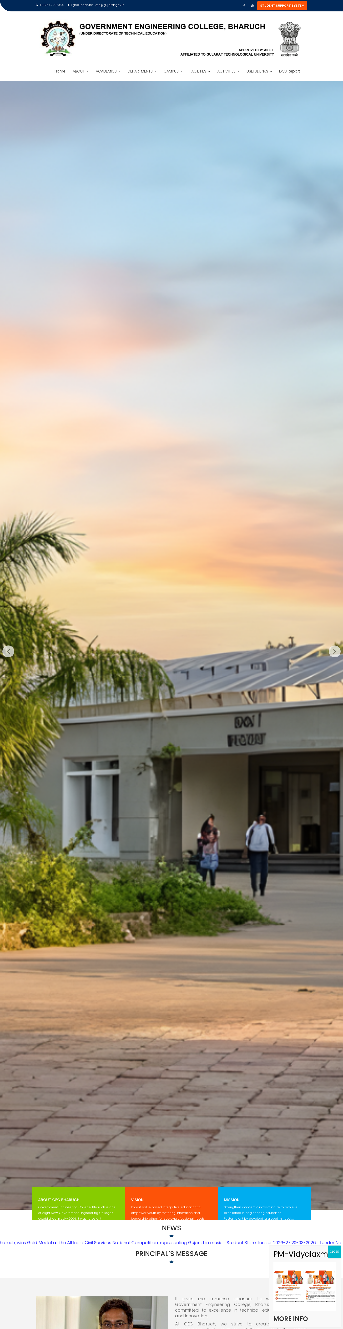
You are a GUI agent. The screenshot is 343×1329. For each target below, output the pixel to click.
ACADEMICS (106, 71)
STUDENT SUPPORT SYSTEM (282, 5)
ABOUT (79, 71)
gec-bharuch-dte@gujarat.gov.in (96, 5)
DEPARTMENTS (140, 71)
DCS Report (289, 71)
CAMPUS (171, 71)
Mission (232, 1205)
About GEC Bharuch (59, 1205)
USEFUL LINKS (257, 71)
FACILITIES (198, 71)
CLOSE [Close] (334, 1252)
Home (60, 71)
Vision (137, 1205)
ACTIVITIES (226, 71)
